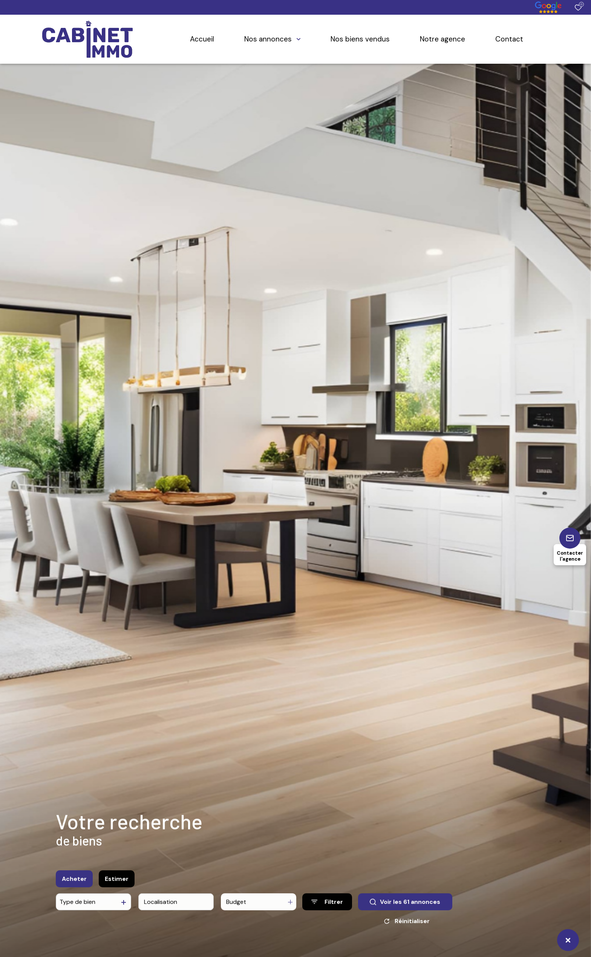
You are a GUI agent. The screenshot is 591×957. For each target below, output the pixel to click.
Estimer (117, 883)
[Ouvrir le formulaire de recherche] (327, 906)
